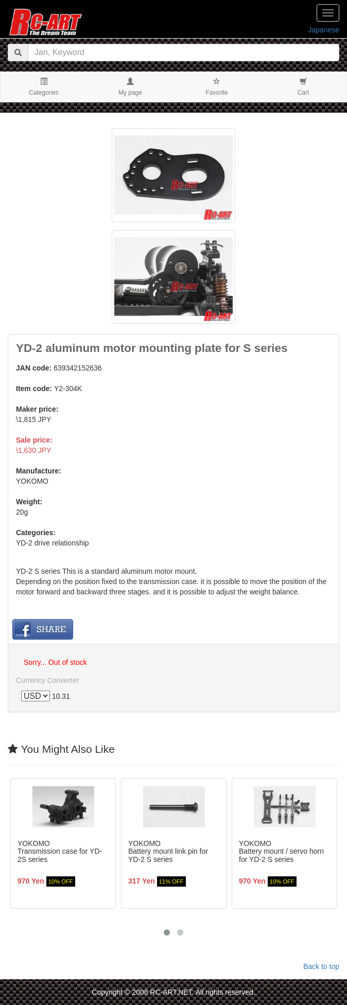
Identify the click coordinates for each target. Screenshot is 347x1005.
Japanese (323, 30)
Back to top (321, 966)
